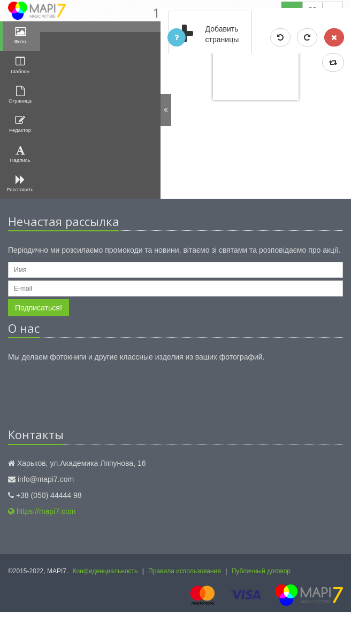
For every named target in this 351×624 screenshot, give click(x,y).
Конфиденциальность (105, 571)
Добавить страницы (204, 35)
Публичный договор (261, 571)
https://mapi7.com (41, 511)
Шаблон (20, 65)
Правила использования (184, 571)
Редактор (20, 124)
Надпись (20, 154)
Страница (20, 95)
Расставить (20, 183)
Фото (20, 35)
